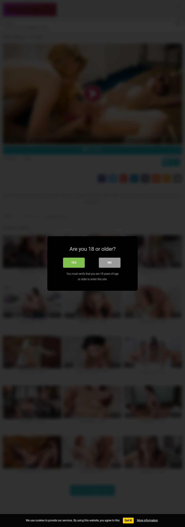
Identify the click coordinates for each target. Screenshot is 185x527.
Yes (74, 262)
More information (147, 520)
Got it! (128, 520)
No (110, 262)
